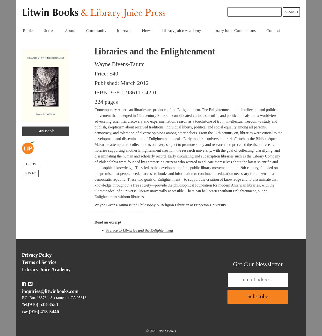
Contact (273, 31)
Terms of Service (39, 262)
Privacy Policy (37, 255)
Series (49, 31)
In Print (30, 173)
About (70, 31)
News (147, 31)
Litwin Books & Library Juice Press (95, 13)
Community (96, 31)
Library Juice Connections (234, 31)
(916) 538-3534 (43, 304)
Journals (124, 31)
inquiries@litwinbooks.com (50, 291)
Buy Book (45, 131)
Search (291, 12)
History (31, 164)
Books (28, 31)
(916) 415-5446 (44, 311)
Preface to (139, 230)
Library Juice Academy (181, 31)
